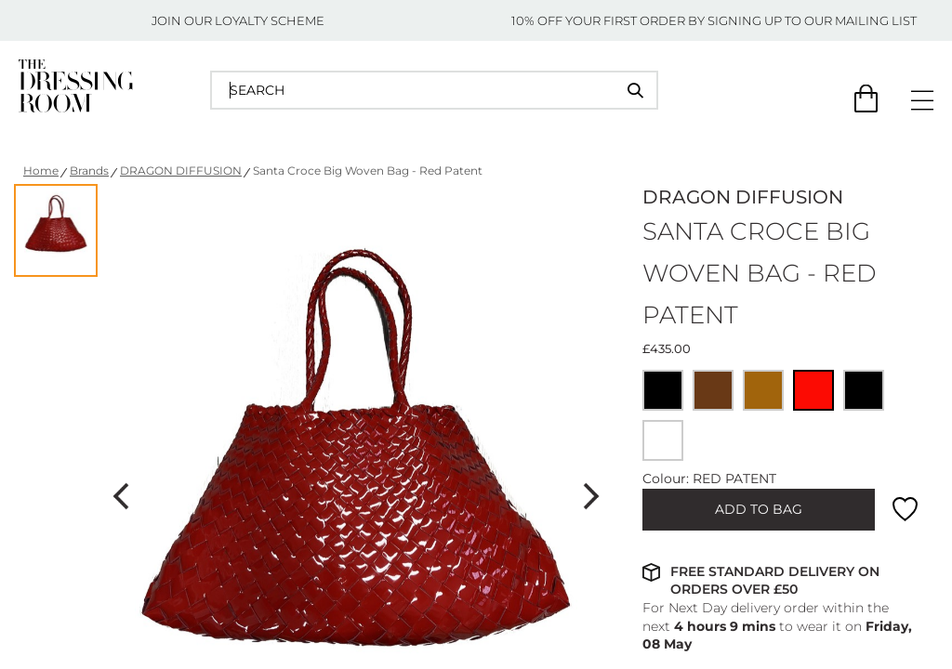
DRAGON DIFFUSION (181, 170)
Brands (89, 170)
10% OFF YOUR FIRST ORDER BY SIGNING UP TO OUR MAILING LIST (714, 20)
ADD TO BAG (758, 509)
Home (41, 170)
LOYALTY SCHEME (269, 20)
